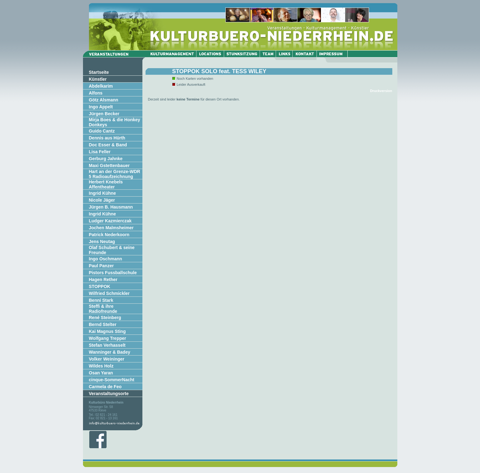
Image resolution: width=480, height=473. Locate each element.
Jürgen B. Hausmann (111, 206)
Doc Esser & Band (108, 144)
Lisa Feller (100, 151)
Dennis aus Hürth (107, 137)
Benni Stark (101, 300)
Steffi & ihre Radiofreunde (103, 309)
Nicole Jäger (102, 200)
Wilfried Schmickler (109, 293)
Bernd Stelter (103, 324)
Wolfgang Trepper (107, 338)
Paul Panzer (101, 265)
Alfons (96, 92)
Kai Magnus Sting (107, 331)
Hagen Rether (103, 279)
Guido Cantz (102, 130)
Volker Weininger (106, 359)
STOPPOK (99, 286)
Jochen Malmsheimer (111, 227)
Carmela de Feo (105, 386)
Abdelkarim (101, 86)
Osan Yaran (101, 372)
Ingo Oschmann (105, 258)
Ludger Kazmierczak (110, 220)
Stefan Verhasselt (107, 345)
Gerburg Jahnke (106, 158)
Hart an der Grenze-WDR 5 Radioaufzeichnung (114, 174)
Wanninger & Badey (109, 352)
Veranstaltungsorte (109, 393)
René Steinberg (105, 317)
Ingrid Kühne (102, 193)
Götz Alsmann (104, 99)
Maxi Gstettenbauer (109, 165)
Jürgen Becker (104, 113)
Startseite (99, 72)
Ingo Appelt (101, 106)
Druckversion (381, 91)
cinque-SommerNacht (112, 379)
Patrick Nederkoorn (109, 234)
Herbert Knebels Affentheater (106, 184)
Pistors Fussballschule (113, 272)
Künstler (98, 79)
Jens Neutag (102, 241)
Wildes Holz (101, 365)
